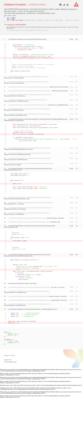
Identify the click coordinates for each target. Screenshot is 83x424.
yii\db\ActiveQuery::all (10, 227)
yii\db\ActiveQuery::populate (55, 218)
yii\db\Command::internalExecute (13, 83)
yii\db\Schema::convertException (13, 78)
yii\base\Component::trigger (12, 164)
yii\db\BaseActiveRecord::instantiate (14, 209)
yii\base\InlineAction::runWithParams (15, 292)
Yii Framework (8, 362)
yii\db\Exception (37, 4)
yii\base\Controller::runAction (57, 296)
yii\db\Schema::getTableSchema (13, 110)
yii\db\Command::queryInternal (58, 87)
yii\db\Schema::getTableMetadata (57, 105)
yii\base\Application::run (49, 309)
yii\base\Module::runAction (58, 300)
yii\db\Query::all (54, 222)
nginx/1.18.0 (7, 360)
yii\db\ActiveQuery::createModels (13, 214)
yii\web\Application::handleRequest (14, 305)
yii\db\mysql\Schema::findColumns (14, 96)
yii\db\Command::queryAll (59, 91)
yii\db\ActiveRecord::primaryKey (13, 120)
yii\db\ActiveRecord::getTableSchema (15, 115)
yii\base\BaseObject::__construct (13, 204)
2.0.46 (14, 362)
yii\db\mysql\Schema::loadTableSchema (15, 101)
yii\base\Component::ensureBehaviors (15, 159)
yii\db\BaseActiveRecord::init (12, 170)
